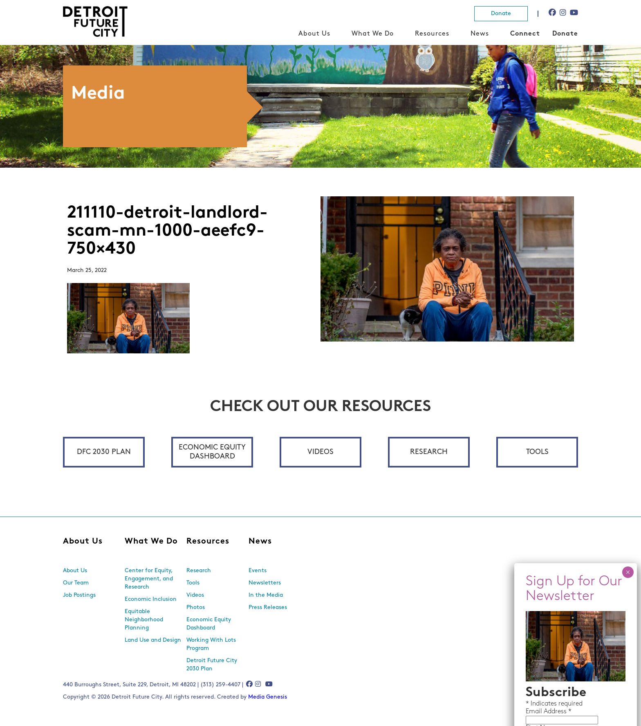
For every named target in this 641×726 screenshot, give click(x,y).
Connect (525, 34)
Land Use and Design (153, 640)
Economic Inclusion (151, 599)
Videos (320, 452)
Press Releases (268, 608)
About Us (314, 34)
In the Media (266, 595)
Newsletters (265, 583)
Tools (537, 452)
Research (429, 452)
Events (258, 571)
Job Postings (79, 595)
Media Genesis (267, 697)
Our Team (76, 583)
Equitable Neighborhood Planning (144, 620)
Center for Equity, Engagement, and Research (149, 579)
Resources (432, 34)
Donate (501, 14)
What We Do (373, 34)
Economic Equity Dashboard (212, 452)
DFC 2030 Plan (104, 452)
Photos (195, 608)
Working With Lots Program (211, 644)
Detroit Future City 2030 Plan (211, 665)
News (480, 34)
